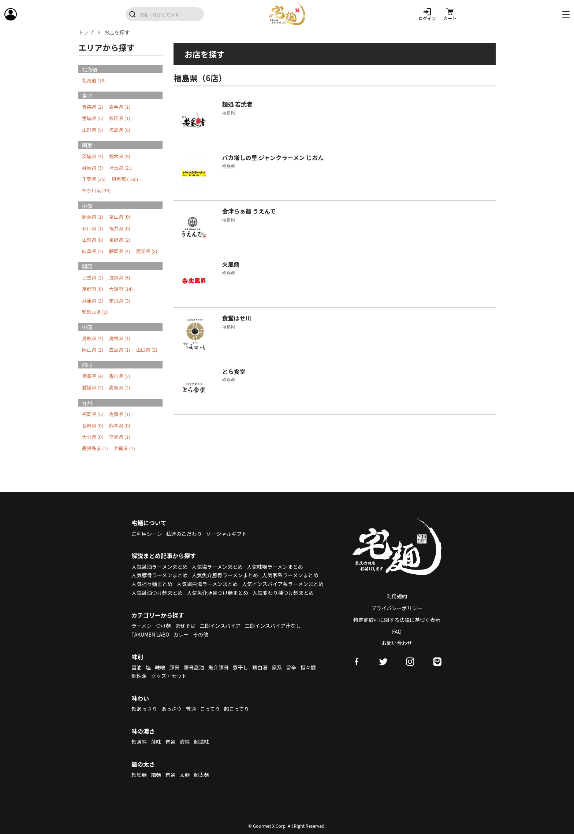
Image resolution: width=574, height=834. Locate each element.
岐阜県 (92, 251)
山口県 (146, 349)
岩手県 (119, 106)
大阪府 (121, 288)
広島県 (119, 349)
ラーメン (141, 625)
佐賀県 (119, 414)
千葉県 (94, 178)
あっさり (171, 708)
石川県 (92, 228)
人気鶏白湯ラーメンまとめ (207, 583)
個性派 (139, 675)
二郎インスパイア (220, 625)
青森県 (92, 106)
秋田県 (119, 118)
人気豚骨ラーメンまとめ (159, 575)
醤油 (136, 667)
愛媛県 (92, 387)
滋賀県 (119, 277)
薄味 (156, 741)
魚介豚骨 (218, 667)
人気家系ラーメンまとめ (290, 575)
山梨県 (92, 239)
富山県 (119, 216)
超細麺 (139, 774)
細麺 (156, 774)
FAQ (397, 631)
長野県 (119, 239)
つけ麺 (163, 625)
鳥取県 (92, 338)
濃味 (184, 741)
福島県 (119, 129)
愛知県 (146, 251)
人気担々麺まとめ (151, 583)
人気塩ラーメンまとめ (217, 566)
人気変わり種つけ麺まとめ (283, 592)
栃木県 (119, 156)
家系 (277, 667)
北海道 (94, 80)
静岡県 (119, 251)
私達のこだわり (184, 533)
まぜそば (185, 625)
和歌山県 (95, 311)
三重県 (92, 277)
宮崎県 (119, 436)
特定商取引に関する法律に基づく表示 (396, 619)
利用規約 (397, 596)
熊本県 (119, 425)
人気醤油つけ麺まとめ (157, 592)
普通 (191, 708)
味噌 (160, 667)
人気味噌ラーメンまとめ (275, 566)
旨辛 (291, 667)
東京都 (125, 178)
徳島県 (92, 375)
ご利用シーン (146, 533)
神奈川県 (96, 190)
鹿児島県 (95, 448)
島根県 (119, 338)
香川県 (119, 375)
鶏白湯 (260, 667)
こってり (210, 708)
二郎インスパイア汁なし (273, 625)
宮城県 (92, 118)
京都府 (92, 288)
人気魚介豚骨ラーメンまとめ (225, 575)
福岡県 (92, 414)
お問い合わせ (396, 642)
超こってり (236, 708)
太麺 (184, 774)
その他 (200, 634)
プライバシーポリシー (396, 608)
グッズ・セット (169, 675)
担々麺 (308, 667)
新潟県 (92, 216)
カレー (181, 634)
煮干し (240, 667)
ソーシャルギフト (226, 533)
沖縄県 (124, 448)
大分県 (92, 436)
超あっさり (144, 708)
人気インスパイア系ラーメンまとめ (283, 583)
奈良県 (119, 300)
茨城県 (92, 156)
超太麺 (201, 774)
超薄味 (139, 741)
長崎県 (92, 425)
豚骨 (174, 667)
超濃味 (201, 741)
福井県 (119, 228)
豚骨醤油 (194, 667)
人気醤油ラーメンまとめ (159, 566)
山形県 (92, 129)
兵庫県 (92, 300)
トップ (86, 32)
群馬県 (92, 167)
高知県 (119, 387)
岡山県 (92, 349)
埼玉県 (121, 167)
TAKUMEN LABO (150, 634)
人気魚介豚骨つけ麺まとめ (217, 592)
